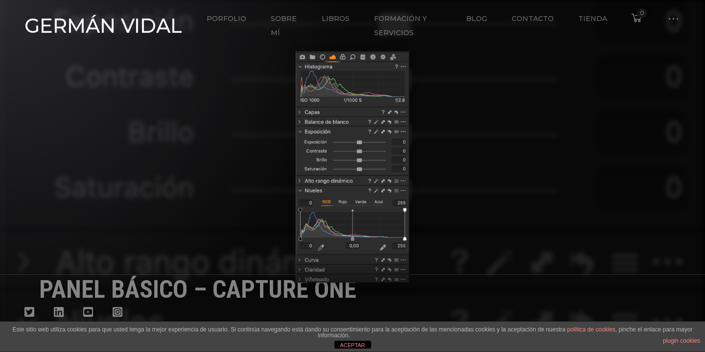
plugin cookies (681, 340)
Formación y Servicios (400, 25)
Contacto (533, 18)
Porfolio (226, 18)
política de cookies (591, 329)
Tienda (592, 18)
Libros (336, 18)
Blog (476, 18)
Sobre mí (284, 25)
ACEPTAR (352, 345)
